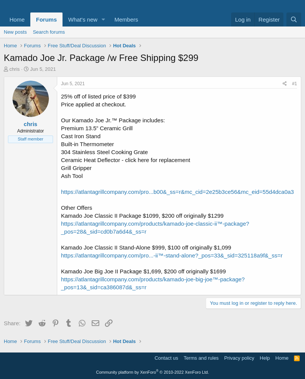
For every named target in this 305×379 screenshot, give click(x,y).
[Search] (293, 19)
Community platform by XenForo (152, 372)
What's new (82, 19)
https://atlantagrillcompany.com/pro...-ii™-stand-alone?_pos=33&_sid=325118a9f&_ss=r (172, 255)
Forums (46, 19)
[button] (103, 19)
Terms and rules (201, 358)
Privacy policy (239, 358)
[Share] (284, 84)
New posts (15, 32)
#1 (294, 83)
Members (126, 19)
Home (17, 19)
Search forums (49, 32)
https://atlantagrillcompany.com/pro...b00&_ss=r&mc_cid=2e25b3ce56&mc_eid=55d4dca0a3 (177, 192)
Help (265, 358)
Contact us (166, 358)
